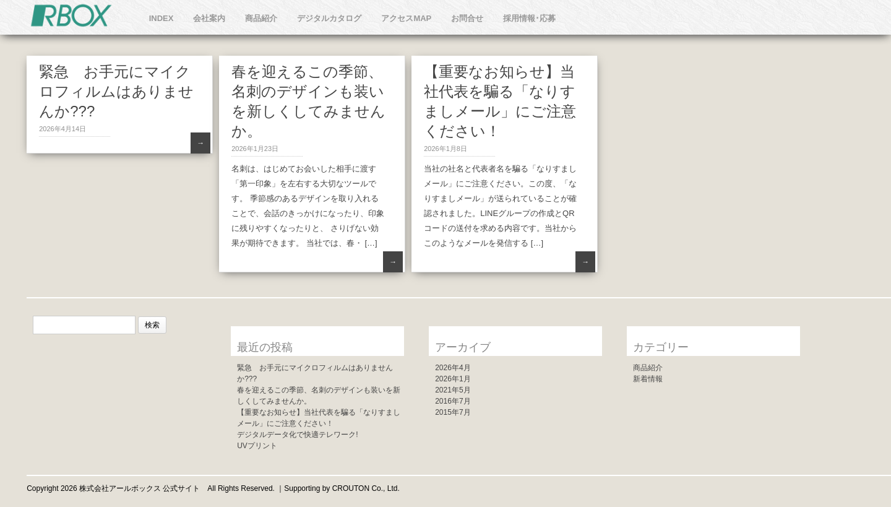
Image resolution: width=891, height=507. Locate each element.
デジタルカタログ (329, 18)
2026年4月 (452, 367)
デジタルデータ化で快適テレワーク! (297, 434)
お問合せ (467, 18)
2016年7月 (452, 401)
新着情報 (648, 379)
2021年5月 (452, 390)
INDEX (161, 18)
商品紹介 (261, 18)
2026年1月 (452, 379)
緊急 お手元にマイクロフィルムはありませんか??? (116, 91)
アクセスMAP (406, 18)
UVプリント (257, 445)
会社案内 (209, 18)
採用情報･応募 (529, 18)
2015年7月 (452, 412)
